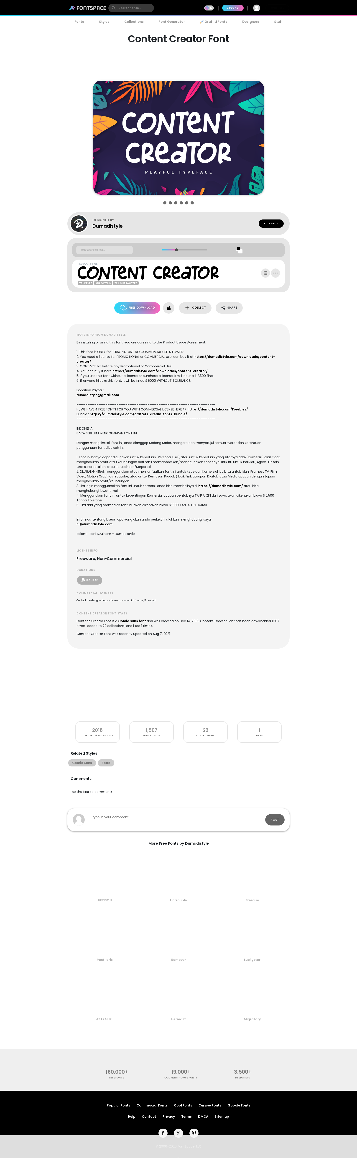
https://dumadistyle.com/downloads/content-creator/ (160, 371)
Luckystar (252, 959)
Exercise (252, 900)
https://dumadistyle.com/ (220, 486)
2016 (97, 730)
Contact (271, 223)
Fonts (79, 21)
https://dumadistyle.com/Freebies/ (217, 409)
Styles (104, 21)
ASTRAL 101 (105, 1019)
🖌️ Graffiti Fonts (213, 21)
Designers (250, 21)
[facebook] (163, 1133)
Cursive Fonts (210, 1105)
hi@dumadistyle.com (94, 524)
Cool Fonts (183, 1105)
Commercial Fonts (152, 1105)
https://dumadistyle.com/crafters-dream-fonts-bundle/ (138, 414)
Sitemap (222, 1116)
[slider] (176, 249)
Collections (134, 21)
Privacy (169, 1116)
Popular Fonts (118, 1105)
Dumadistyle (107, 226)
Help (131, 1116)
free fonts (117, 1077)
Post (275, 820)
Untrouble (178, 900)
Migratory (252, 1019)
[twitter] (178, 1133)
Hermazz (178, 1019)
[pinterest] (194, 1133)
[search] (131, 8)
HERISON (105, 900)
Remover (178, 959)
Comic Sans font (132, 621)
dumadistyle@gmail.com (97, 395)
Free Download (137, 308)
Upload (233, 8)
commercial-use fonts (181, 1077)
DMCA (203, 1116)
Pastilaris (105, 959)
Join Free (277, 8)
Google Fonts (239, 1105)
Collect (195, 308)
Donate (90, 580)
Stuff (278, 21)
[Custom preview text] (104, 250)
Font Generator (172, 21)
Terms (186, 1116)
